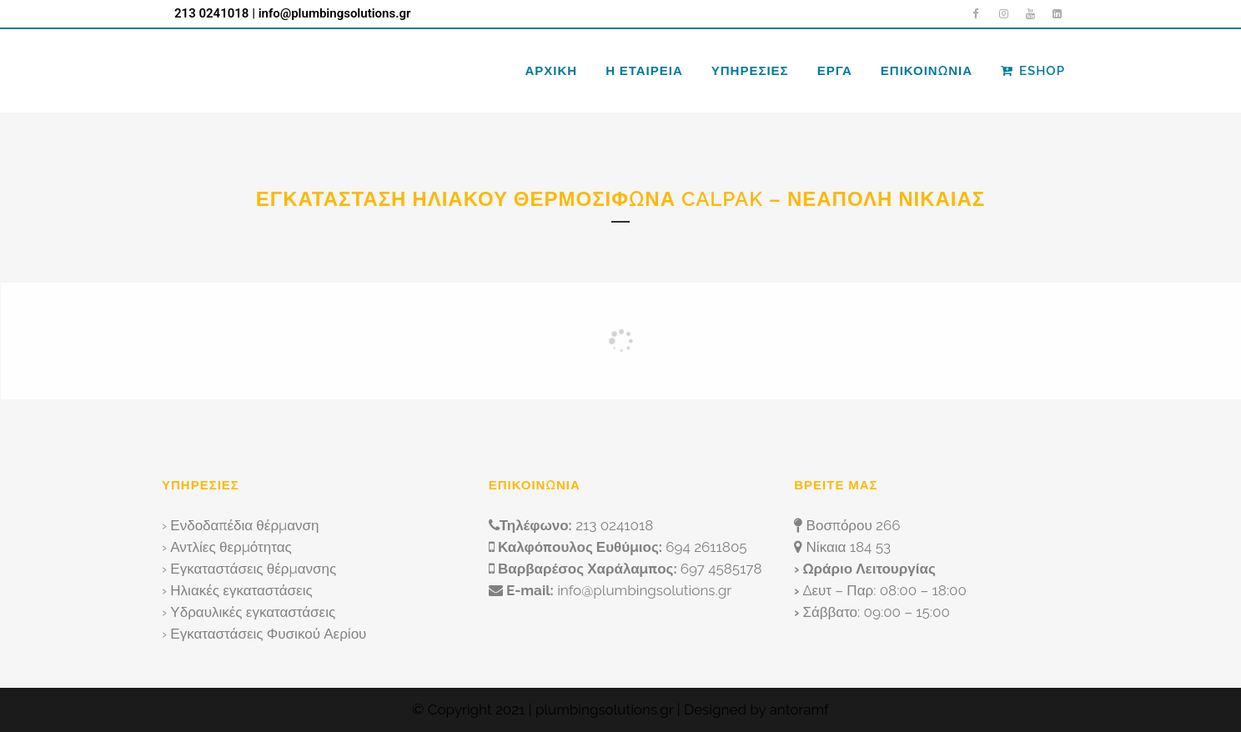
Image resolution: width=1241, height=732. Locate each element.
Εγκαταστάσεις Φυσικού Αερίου (268, 633)
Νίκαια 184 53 (848, 547)
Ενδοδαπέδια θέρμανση (244, 525)
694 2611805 (706, 547)
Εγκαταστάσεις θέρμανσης (253, 568)
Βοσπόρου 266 (853, 525)
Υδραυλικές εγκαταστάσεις (252, 612)
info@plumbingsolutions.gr (335, 13)
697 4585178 (721, 568)
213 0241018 (211, 13)
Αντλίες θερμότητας (230, 547)
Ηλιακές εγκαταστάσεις (241, 590)
